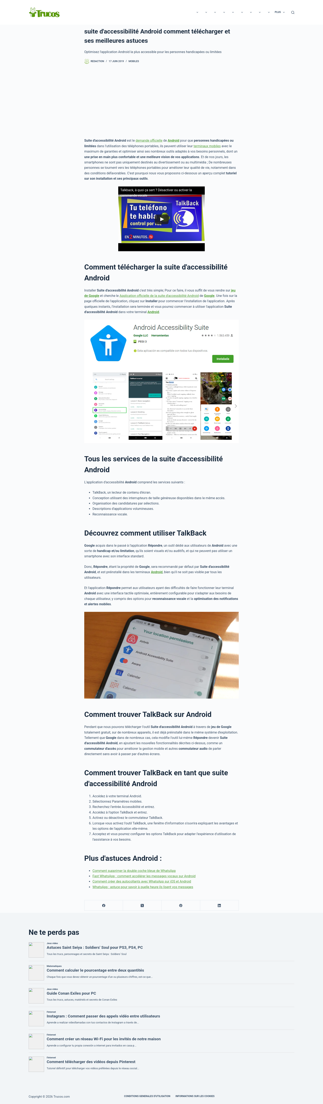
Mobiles (134, 61)
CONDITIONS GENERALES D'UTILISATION (147, 1096)
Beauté (143, 12)
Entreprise (230, 12)
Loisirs (78, 12)
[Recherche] (292, 12)
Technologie (100, 12)
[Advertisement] (161, 101)
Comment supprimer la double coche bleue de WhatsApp (134, 871)
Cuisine (209, 12)
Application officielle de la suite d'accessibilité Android (159, 296)
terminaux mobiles (207, 146)
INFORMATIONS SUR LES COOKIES (195, 1096)
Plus (280, 12)
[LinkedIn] (219, 905)
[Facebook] (103, 905)
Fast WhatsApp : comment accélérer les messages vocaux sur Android (143, 876)
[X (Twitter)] (142, 905)
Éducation (188, 12)
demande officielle (149, 140)
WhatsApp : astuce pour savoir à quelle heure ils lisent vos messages (142, 887)
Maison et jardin (257, 12)
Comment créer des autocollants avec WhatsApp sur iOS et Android (141, 881)
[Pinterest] (181, 905)
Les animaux (165, 12)
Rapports (124, 12)
